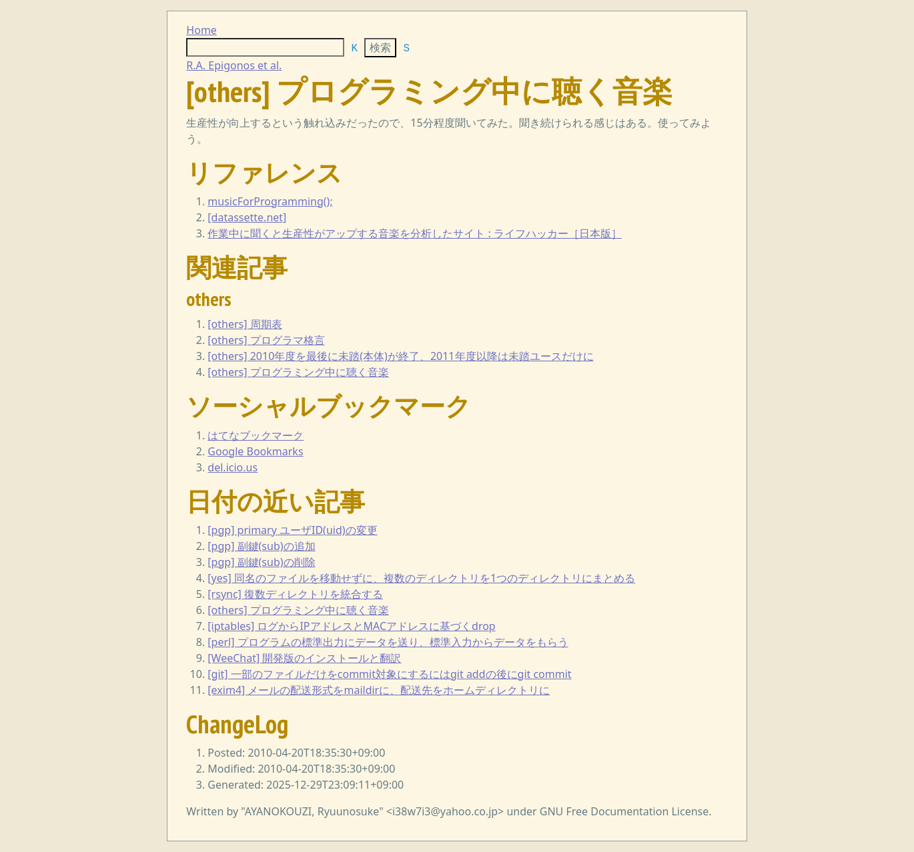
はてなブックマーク (255, 435)
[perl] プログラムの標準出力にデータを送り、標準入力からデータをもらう (387, 642)
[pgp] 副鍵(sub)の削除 (261, 562)
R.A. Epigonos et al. (234, 65)
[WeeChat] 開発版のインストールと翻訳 (304, 658)
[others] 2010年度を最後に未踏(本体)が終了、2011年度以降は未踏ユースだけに (400, 356)
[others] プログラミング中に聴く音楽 (297, 372)
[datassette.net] (246, 217)
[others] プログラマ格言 (265, 340)
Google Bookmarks (255, 451)
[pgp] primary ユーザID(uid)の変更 (292, 530)
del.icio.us (232, 467)
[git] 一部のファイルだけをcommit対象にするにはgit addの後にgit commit (389, 674)
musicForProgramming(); (269, 201)
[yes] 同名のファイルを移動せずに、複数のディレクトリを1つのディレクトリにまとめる (421, 578)
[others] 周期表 (244, 324)
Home (201, 30)
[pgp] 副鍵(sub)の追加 (261, 546)
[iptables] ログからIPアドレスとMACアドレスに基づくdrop (351, 626)
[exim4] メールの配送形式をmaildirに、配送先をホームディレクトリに (378, 690)
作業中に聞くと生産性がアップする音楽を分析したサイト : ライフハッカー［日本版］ (414, 233)
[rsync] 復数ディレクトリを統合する (295, 594)
